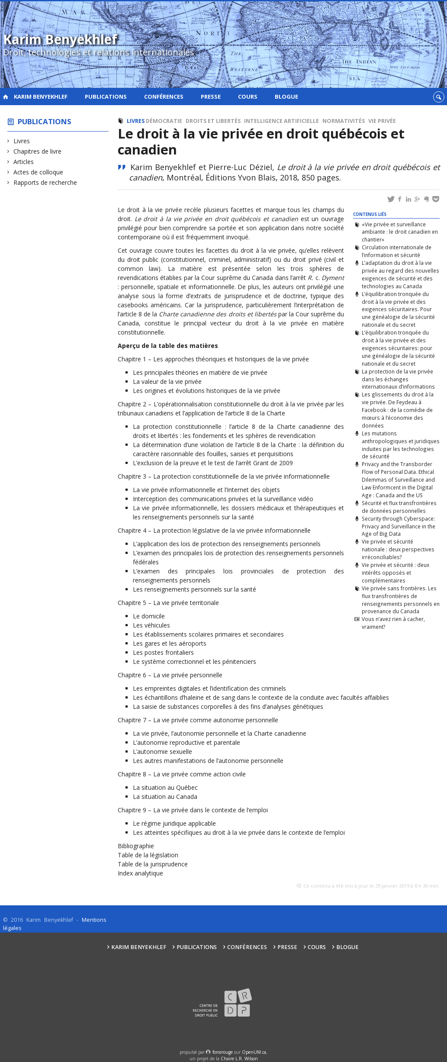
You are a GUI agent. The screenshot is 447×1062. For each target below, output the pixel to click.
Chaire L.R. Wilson (239, 1059)
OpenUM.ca (254, 1052)
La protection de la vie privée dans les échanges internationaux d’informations (398, 379)
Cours (247, 96)
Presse (211, 96)
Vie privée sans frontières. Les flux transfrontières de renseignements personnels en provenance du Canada (401, 600)
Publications (106, 96)
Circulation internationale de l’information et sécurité (396, 251)
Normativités (343, 121)
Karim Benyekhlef (41, 96)
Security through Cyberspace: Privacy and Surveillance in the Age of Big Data (398, 526)
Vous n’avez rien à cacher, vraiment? (393, 622)
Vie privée (382, 121)
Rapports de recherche (45, 182)
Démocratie (164, 121)
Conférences (163, 96)
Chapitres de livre (37, 151)
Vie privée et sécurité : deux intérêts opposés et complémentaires (395, 572)
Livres (22, 141)
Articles (24, 162)
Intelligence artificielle (281, 121)
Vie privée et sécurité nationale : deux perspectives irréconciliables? (398, 549)
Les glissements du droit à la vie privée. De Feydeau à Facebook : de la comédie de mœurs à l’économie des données (398, 409)
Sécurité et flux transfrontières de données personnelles (399, 506)
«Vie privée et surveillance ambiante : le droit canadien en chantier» (400, 232)
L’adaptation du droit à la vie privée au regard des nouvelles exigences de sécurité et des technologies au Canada (400, 274)
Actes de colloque (38, 172)
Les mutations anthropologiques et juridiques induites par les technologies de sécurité (401, 445)
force (222, 1052)
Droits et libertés (213, 121)
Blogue (286, 96)
